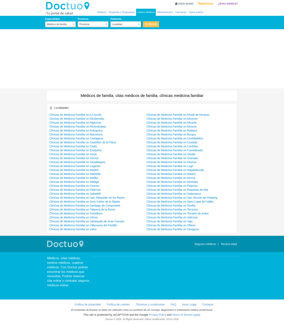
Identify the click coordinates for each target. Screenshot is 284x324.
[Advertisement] (142, 58)
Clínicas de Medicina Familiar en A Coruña (75, 114)
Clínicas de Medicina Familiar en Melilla (73, 177)
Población (116, 19)
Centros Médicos (146, 12)
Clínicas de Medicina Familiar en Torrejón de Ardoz (178, 213)
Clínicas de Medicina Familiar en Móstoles (172, 181)
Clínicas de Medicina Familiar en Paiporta (172, 185)
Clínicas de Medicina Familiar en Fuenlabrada (175, 150)
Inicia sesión (185, 3)
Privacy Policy (157, 314)
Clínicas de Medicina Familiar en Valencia (172, 217)
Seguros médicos (205, 244)
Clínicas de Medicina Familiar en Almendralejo (77, 126)
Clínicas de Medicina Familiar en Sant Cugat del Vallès (180, 201)
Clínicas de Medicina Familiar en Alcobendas (76, 118)
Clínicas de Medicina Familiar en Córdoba (172, 146)
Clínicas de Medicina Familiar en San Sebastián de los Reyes (87, 197)
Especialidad (52, 19)
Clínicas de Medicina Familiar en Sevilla (171, 205)
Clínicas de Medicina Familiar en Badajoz (172, 130)
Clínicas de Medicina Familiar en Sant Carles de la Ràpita (84, 201)
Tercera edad (229, 244)
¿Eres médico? (228, 3)
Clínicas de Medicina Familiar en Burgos (171, 134)
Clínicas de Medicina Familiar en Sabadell (75, 193)
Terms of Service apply (186, 314)
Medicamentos (165, 12)
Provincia (83, 19)
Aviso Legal (189, 304)
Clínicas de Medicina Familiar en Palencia (75, 189)
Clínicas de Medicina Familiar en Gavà (73, 154)
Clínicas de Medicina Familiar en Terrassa (172, 209)
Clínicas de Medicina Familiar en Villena (171, 225)
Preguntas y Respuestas (122, 12)
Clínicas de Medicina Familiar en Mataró (171, 174)
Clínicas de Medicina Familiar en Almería (172, 126)
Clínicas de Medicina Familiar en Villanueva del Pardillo (83, 225)
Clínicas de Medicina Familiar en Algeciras (75, 122)
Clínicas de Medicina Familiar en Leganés (75, 166)
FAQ (173, 304)
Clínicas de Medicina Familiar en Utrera (73, 217)
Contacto (207, 304)
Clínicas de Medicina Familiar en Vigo (170, 221)
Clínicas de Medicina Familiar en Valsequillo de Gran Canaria (86, 221)
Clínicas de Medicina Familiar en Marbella (75, 174)
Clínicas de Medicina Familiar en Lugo (170, 166)
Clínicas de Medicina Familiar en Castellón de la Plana (82, 142)
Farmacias (180, 12)
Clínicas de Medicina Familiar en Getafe (171, 154)
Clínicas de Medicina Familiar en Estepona (75, 150)
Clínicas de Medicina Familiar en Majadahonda (175, 170)
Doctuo (69, 6)
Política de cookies (118, 304)
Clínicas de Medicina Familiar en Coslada (172, 142)
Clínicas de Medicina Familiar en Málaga (74, 181)
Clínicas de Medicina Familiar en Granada (172, 158)
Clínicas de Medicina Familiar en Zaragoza (173, 229)
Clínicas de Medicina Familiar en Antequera (76, 130)
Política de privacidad (88, 304)
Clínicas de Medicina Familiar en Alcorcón (172, 118)
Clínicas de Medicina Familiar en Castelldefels (175, 138)
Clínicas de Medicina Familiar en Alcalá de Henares (178, 114)
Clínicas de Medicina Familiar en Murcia (171, 177)
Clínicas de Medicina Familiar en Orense (74, 185)
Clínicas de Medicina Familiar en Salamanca (174, 193)
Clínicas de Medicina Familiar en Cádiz (73, 146)
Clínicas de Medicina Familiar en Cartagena (76, 138)
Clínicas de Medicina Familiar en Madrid (73, 170)
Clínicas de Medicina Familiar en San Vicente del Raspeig (182, 197)
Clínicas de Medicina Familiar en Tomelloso (75, 213)
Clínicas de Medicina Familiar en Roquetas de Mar (177, 189)
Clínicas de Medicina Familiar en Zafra (72, 229)
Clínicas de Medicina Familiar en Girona (73, 158)
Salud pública (196, 12)
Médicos (101, 12)
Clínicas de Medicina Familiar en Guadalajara (77, 162)
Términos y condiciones (150, 304)
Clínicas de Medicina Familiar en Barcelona (75, 134)
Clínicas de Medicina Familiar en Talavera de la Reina (82, 209)
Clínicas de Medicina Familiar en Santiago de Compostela (84, 205)
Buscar (153, 24)
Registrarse (205, 3)
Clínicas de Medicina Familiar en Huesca (172, 162)
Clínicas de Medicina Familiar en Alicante (172, 122)
